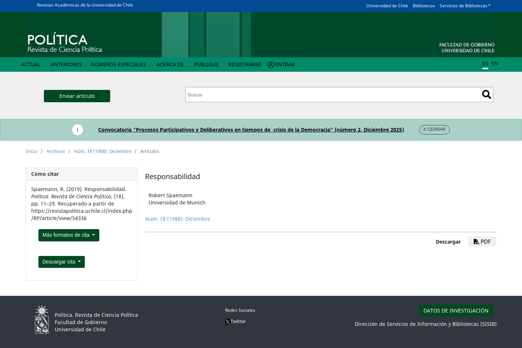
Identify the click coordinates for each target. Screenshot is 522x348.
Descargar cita (59, 262)
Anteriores (66, 64)
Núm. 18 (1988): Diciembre (102, 151)
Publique (206, 64)
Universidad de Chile (387, 6)
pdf (482, 241)
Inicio (31, 151)
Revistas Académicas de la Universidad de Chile (85, 5)
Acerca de (170, 64)
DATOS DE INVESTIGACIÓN (456, 310)
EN (495, 63)
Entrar (285, 64)
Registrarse (244, 64)
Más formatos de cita (66, 235)
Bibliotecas (424, 6)
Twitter (235, 321)
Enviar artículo (77, 95)
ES (485, 63)
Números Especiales (118, 64)
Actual (30, 64)
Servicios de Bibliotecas (463, 6)
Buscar (486, 94)
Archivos (55, 151)
